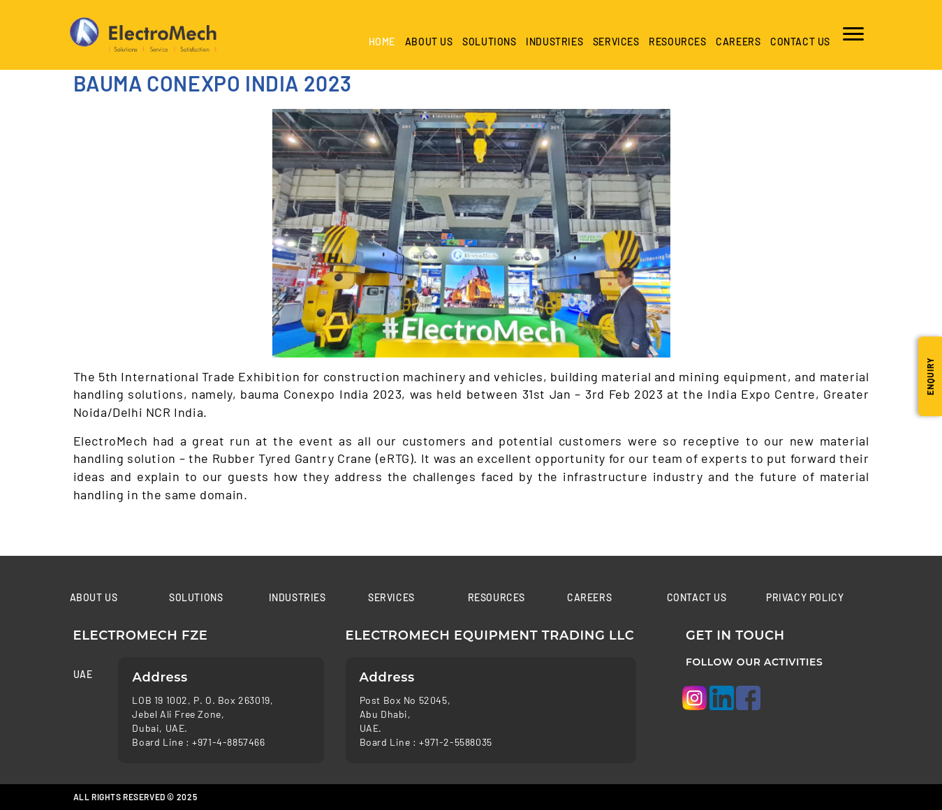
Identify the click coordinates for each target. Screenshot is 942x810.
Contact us (800, 41)
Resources (677, 41)
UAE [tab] (83, 674)
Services (616, 41)
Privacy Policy (805, 597)
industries (554, 41)
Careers (738, 41)
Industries (297, 597)
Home (382, 41)
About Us (429, 41)
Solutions (489, 41)
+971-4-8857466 (228, 742)
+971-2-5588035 (455, 742)
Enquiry (930, 376)
